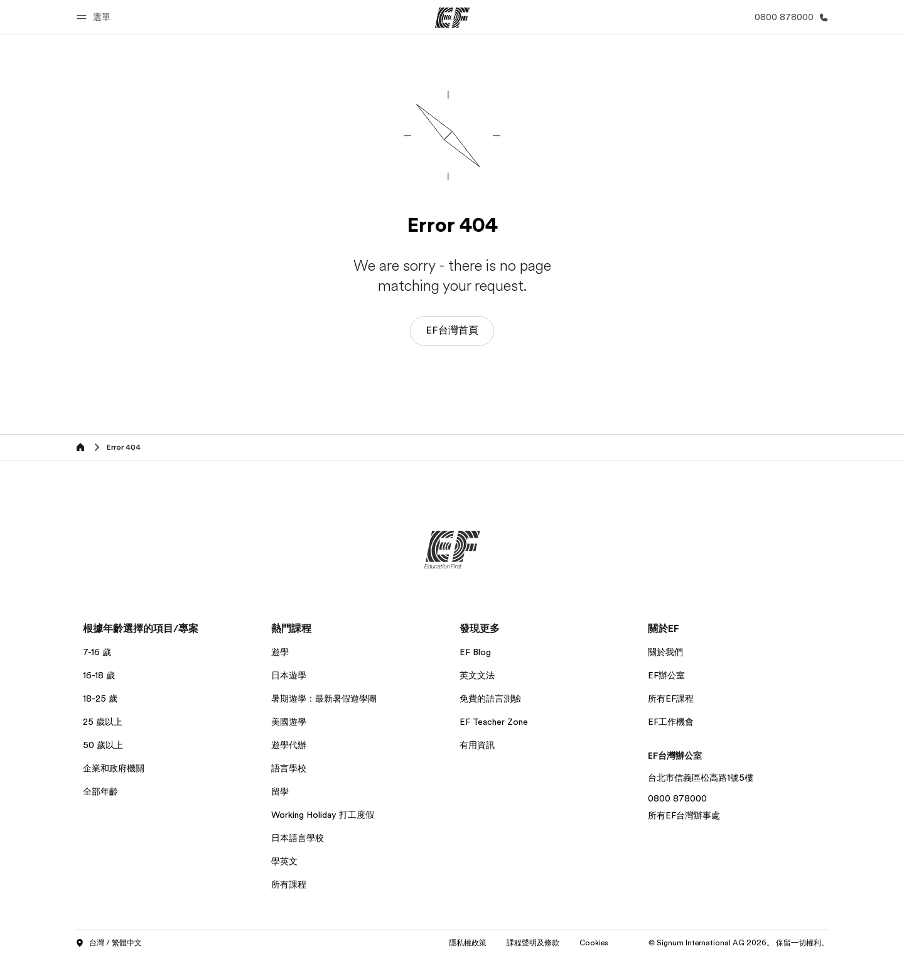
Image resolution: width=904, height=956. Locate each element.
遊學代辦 (288, 745)
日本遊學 (288, 675)
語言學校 (288, 768)
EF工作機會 (671, 722)
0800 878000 (677, 798)
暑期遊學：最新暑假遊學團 (324, 698)
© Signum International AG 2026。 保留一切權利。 (738, 942)
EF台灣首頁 (452, 330)
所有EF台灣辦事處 (684, 815)
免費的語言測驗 (490, 698)
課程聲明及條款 (533, 942)
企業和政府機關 (113, 768)
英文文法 (477, 675)
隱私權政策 (468, 942)
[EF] (452, 18)
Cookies (593, 942)
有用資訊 (477, 745)
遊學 (280, 652)
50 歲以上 (103, 745)
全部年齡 (100, 791)
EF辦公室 (666, 675)
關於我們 (665, 652)
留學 (280, 791)
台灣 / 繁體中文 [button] (108, 943)
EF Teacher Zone (494, 722)
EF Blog (475, 652)
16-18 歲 (99, 675)
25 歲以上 (102, 722)
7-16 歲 (97, 652)
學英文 (284, 861)
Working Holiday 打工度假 (322, 815)
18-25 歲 (100, 698)
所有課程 (288, 884)
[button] (95, 17)
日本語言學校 (297, 838)
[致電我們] (789, 17)
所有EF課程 (671, 698)
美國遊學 (288, 722)
